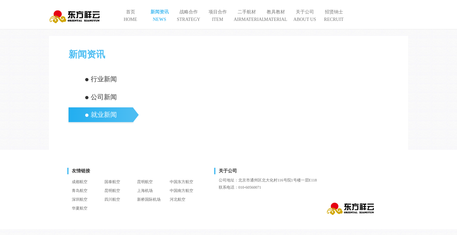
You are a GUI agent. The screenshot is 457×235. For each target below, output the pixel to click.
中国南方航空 (181, 190)
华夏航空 (79, 208)
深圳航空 (79, 199)
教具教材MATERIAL (275, 15)
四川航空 (112, 199)
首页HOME (130, 15)
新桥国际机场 (149, 199)
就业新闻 (104, 114)
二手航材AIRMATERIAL (247, 15)
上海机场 (145, 190)
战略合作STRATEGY (188, 15)
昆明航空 (145, 182)
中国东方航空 (181, 182)
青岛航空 (79, 190)
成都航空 (79, 182)
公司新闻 (104, 97)
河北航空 (177, 199)
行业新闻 (104, 79)
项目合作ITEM (218, 15)
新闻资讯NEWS (159, 15)
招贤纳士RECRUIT (334, 15)
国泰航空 (112, 182)
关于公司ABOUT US (304, 15)
